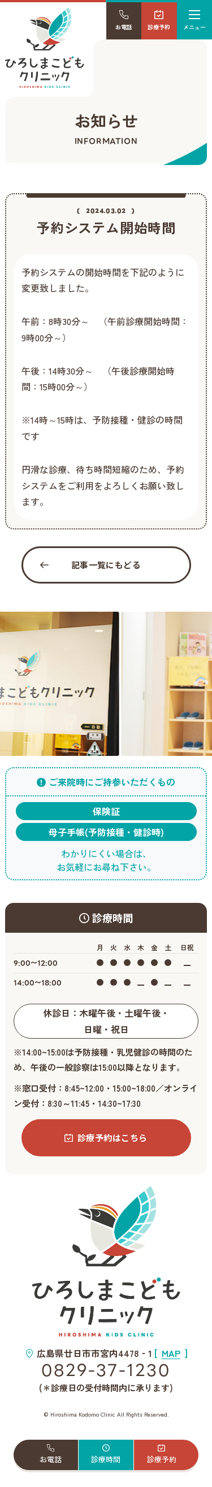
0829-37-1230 (105, 1370)
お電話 (123, 20)
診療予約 (159, 20)
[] (171, 1353)
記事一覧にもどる (90, 565)
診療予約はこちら (105, 1137)
